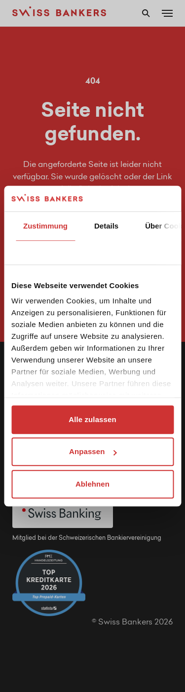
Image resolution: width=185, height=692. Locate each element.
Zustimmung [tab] (45, 226)
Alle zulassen (92, 419)
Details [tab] (106, 226)
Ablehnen (92, 484)
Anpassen (93, 452)
